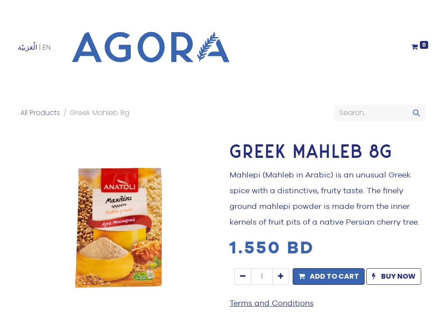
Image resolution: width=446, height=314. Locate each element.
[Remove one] (242, 276)
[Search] (416, 113)
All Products (40, 113)
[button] (329, 276)
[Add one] (280, 276)
